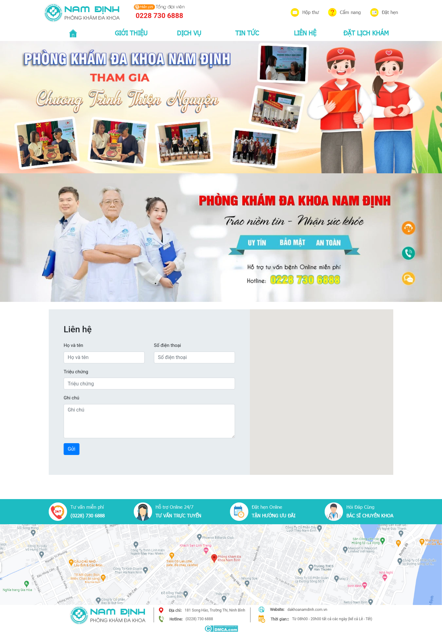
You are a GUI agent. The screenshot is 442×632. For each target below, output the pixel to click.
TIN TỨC (247, 33)
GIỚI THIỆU (131, 33)
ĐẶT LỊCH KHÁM (366, 33)
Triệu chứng (76, 372)
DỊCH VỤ (189, 33)
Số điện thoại (167, 345)
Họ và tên (73, 345)
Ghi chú (71, 398)
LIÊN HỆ (305, 33)
